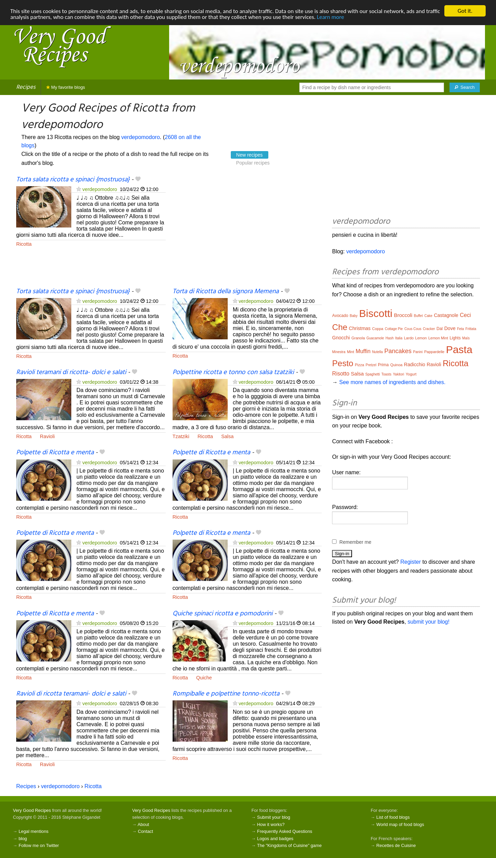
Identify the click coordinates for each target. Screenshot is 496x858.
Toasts (386, 374)
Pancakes (398, 351)
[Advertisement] (247, 231)
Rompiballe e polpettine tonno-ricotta (226, 694)
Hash (389, 338)
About (143, 824)
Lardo (409, 338)
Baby (354, 316)
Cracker (429, 329)
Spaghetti (372, 374)
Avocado (340, 315)
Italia (398, 338)
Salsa (227, 436)
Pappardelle (434, 352)
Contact (145, 831)
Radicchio (414, 364)
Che (339, 327)
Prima (383, 364)
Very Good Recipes (32, 810)
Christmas (360, 328)
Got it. (464, 10)
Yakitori (398, 374)
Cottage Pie (394, 329)
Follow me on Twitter (39, 845)
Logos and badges (275, 838)
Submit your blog (273, 817)
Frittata (470, 329)
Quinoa (396, 365)
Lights (455, 338)
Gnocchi (341, 337)
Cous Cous (412, 329)
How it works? (271, 824)
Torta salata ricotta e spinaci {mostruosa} (73, 179)
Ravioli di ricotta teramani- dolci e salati (71, 694)
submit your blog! (428, 622)
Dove (450, 328)
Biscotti (376, 313)
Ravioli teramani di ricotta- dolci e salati (71, 372)
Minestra (338, 352)
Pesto (342, 363)
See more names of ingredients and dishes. (392, 382)
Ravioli (47, 436)
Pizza (359, 365)
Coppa (377, 329)
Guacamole (375, 338)
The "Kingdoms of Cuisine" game (289, 845)
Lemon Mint (438, 338)
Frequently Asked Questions (284, 831)
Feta (460, 329)
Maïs (466, 338)
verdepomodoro (140, 137)
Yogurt (411, 374)
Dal (439, 328)
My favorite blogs (65, 87)
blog (23, 838)
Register (410, 562)
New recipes (249, 155)
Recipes (25, 87)
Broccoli (403, 315)
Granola (358, 338)
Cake (428, 316)
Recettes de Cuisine (396, 845)
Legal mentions (34, 831)
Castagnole (446, 315)
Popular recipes (253, 163)
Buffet (418, 316)
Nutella (377, 352)
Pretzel (371, 365)
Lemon (421, 338)
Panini (418, 352)
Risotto (340, 374)
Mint (350, 352)
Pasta (459, 349)
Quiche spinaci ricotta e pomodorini (222, 613)
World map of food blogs (400, 824)
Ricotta (24, 244)
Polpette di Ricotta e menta (55, 452)
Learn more (330, 17)
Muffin (362, 351)
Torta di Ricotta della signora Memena (226, 291)
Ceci (465, 315)
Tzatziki (181, 436)
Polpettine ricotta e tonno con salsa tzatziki (233, 372)
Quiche (204, 677)
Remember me (355, 542)
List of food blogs (393, 817)
